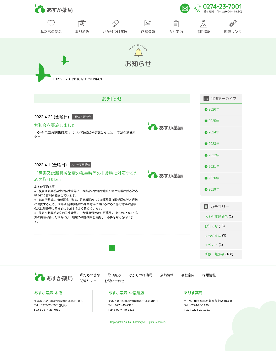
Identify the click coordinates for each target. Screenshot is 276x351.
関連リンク (233, 31)
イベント (214, 244)
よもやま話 (215, 235)
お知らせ (215, 226)
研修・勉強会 (83, 116)
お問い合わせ (114, 281)
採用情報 (203, 31)
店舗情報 (148, 31)
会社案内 (176, 31)
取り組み (82, 31)
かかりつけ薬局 (115, 31)
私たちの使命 (51, 31)
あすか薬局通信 (80, 164)
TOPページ (60, 79)
